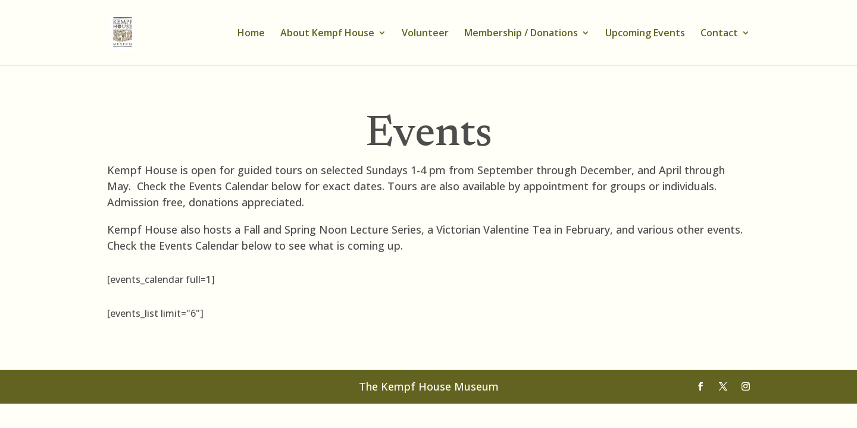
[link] (130, 31)
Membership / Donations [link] (521, 34)
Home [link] (251, 34)
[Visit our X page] (723, 387)
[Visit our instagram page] (746, 387)
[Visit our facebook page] (700, 387)
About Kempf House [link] (327, 34)
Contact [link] (719, 34)
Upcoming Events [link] (645, 34)
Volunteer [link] (425, 34)
